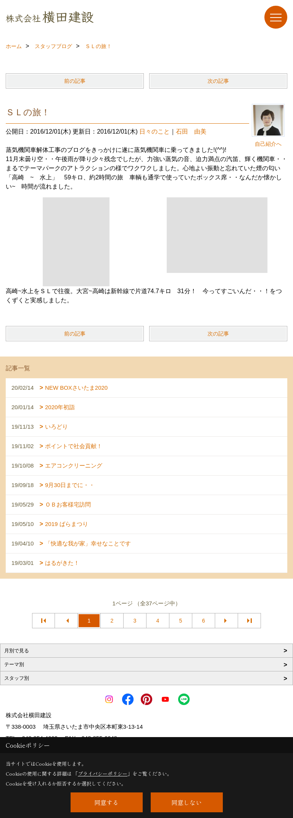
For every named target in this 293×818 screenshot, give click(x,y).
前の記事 (74, 81)
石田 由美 (191, 131)
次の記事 (218, 81)
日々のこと (154, 131)
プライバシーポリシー (102, 773)
